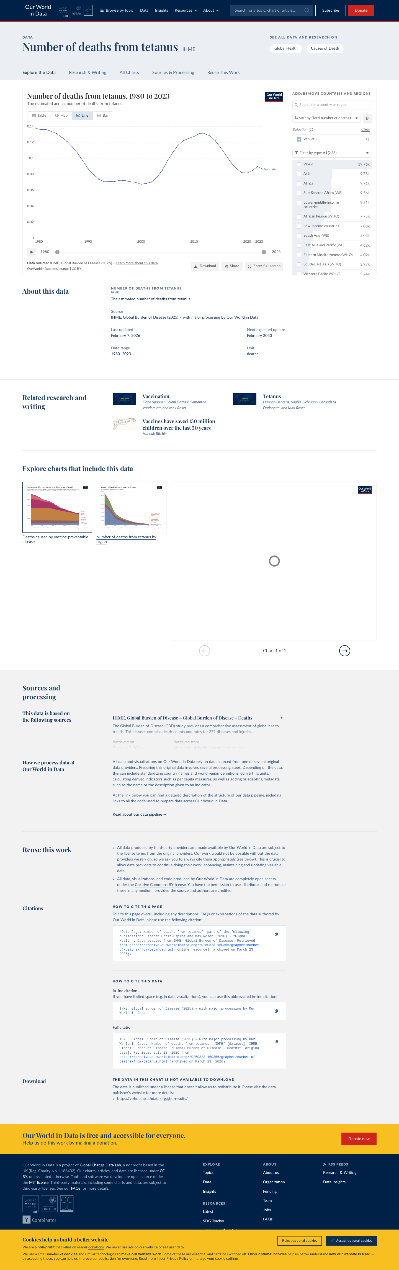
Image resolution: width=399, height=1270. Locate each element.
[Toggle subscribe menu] (330, 10)
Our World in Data (38, 10)
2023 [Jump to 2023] (276, 252)
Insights (161, 10)
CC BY (76, 268)
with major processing (201, 317)
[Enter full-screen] (264, 266)
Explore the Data (39, 72)
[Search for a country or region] (332, 105)
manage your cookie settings (216, 1259)
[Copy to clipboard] (270, 934)
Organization (274, 1190)
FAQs (75, 1196)
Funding (270, 1199)
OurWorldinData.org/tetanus (48, 268)
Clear (365, 129)
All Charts (129, 72)
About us (271, 1180)
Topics (208, 1180)
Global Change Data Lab (100, 1173)
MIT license (38, 1190)
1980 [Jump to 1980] (44, 252)
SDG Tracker (213, 1229)
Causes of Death (325, 48)
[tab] (39, 116)
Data (144, 10)
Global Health (286, 48)
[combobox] (271, 10)
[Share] (232, 266)
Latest (208, 1220)
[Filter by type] (332, 152)
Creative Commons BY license (160, 885)
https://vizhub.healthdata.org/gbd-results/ (152, 1106)
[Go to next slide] (344, 650)
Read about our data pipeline (139, 814)
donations (96, 1247)
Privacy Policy (177, 1259)
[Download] (205, 266)
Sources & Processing (173, 72)
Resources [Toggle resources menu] (186, 10)
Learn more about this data (136, 263)
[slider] (57, 252)
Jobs (267, 1218)
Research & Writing (87, 72)
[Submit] (306, 10)
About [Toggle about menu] (211, 10)
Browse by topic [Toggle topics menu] (116, 10)
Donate (361, 10)
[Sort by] (326, 118)
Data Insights (334, 1190)
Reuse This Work (223, 72)
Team (267, 1208)
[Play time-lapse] (31, 252)
